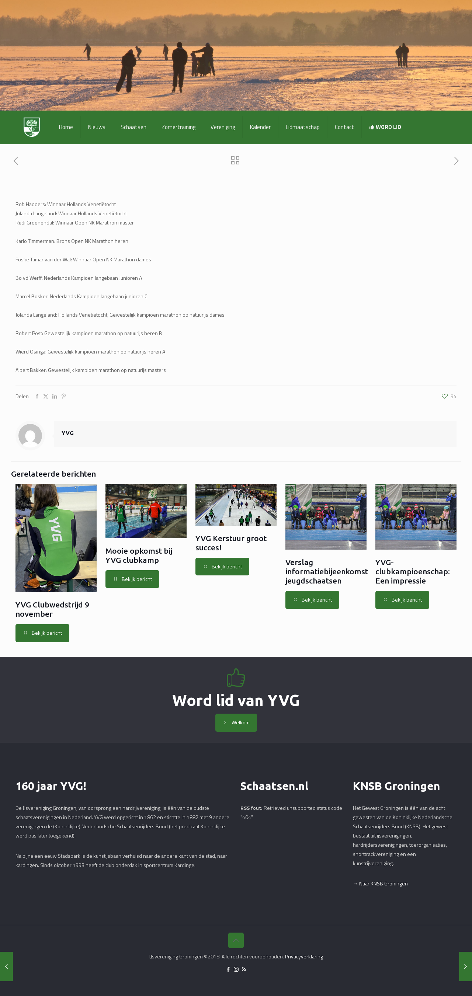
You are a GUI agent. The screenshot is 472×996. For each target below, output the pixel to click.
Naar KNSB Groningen (383, 883)
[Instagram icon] (236, 969)
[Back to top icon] (236, 940)
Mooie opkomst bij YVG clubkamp (138, 555)
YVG (68, 433)
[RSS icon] (244, 969)
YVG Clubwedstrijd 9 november (52, 609)
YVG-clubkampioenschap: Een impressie (412, 571)
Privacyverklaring (304, 956)
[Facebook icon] (228, 969)
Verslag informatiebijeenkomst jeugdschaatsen (326, 571)
